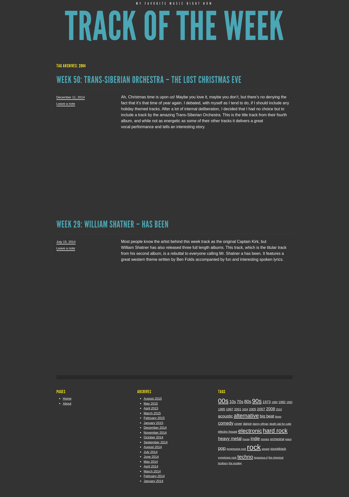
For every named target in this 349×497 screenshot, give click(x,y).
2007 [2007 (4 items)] (261, 409)
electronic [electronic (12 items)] (250, 431)
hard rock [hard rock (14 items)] (275, 430)
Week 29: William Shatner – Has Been (112, 224)
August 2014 (153, 447)
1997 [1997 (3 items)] (229, 409)
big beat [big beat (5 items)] (267, 416)
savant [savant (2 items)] (265, 448)
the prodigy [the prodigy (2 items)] (235, 463)
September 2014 (156, 442)
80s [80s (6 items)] (247, 401)
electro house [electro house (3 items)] (227, 431)
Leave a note (65, 104)
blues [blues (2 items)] (278, 416)
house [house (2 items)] (246, 439)
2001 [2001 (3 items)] (237, 409)
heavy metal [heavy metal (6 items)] (230, 438)
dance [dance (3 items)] (247, 423)
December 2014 (155, 427)
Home (67, 398)
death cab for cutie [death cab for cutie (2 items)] (280, 423)
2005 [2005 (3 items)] (252, 409)
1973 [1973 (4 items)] (266, 402)
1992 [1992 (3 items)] (282, 402)
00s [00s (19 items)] (223, 401)
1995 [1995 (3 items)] (221, 409)
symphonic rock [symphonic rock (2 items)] (227, 457)
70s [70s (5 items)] (240, 401)
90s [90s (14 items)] (257, 401)
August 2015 (153, 398)
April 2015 (151, 408)
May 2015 (151, 403)
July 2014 (151, 452)
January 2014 (153, 481)
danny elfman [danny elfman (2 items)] (261, 423)
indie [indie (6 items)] (255, 438)
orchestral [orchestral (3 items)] (277, 439)
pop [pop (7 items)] (222, 448)
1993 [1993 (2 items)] (290, 402)
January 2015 (153, 423)
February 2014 (154, 476)
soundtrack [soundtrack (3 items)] (278, 449)
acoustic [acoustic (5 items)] (225, 416)
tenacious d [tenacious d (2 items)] (261, 457)
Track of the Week (174, 26)
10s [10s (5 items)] (232, 401)
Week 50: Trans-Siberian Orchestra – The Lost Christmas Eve (149, 79)
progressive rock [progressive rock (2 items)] (236, 448)
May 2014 (151, 461)
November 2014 (155, 432)
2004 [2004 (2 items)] (245, 409)
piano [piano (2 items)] (288, 439)
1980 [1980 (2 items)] (275, 402)
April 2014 (151, 466)
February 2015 (154, 418)
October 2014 (153, 437)
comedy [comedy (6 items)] (226, 423)
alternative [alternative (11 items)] (246, 416)
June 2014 (151, 457)
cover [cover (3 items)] (238, 423)
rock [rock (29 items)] (254, 447)
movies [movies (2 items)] (265, 439)
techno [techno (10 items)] (245, 456)
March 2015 (152, 413)
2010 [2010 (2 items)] (279, 409)
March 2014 (152, 471)
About (67, 403)
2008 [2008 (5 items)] (270, 409)
